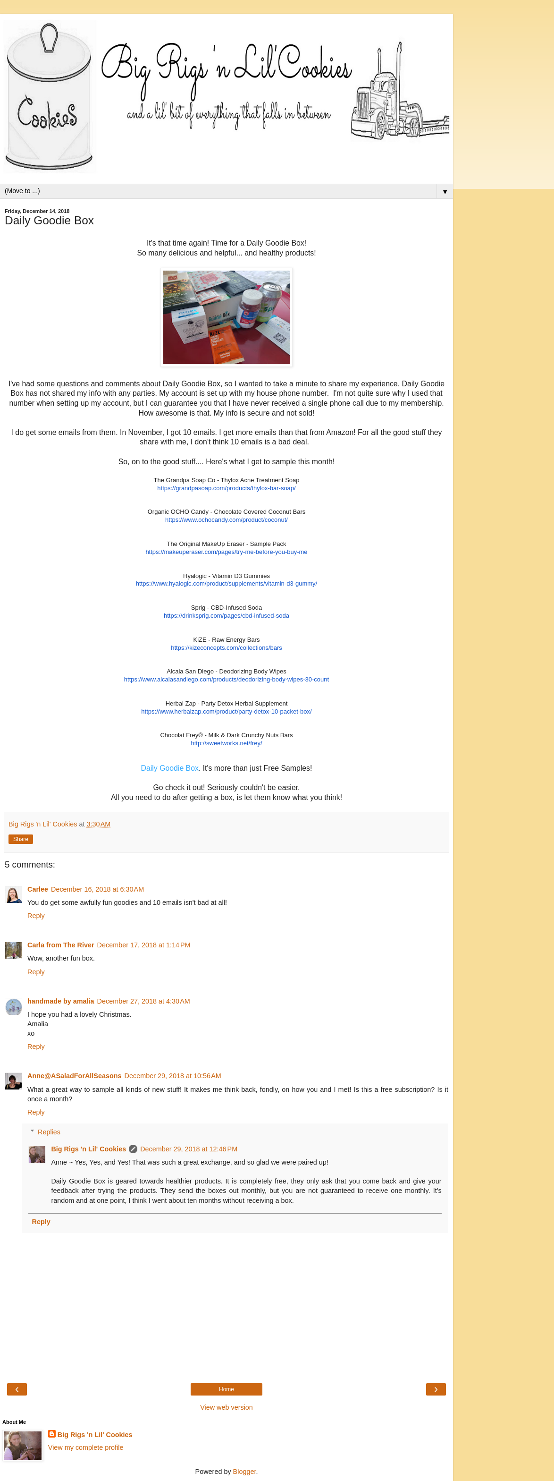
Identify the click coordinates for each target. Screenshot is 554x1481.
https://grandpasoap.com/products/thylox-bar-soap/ (226, 488)
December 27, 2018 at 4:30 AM (143, 1001)
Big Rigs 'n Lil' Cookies (88, 1149)
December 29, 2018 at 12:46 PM (188, 1149)
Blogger (244, 1471)
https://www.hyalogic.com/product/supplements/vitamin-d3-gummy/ (226, 583)
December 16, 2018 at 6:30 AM (97, 889)
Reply (36, 915)
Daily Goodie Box (170, 768)
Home (226, 1389)
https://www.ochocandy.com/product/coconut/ (226, 519)
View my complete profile (86, 1447)
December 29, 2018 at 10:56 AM (173, 1076)
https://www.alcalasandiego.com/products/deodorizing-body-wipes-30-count (226, 679)
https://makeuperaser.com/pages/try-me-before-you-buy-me (226, 551)
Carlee (37, 889)
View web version (226, 1407)
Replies (49, 1132)
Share (20, 839)
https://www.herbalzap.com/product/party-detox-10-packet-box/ (226, 711)
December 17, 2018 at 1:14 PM (144, 945)
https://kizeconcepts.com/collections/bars (226, 647)
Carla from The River (60, 945)
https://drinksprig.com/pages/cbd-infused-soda (226, 615)
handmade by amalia (60, 1001)
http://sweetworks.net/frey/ (226, 743)
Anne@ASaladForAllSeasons (74, 1076)
